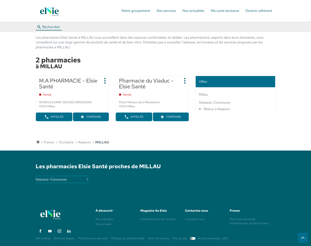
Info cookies (43, 238)
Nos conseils (103, 224)
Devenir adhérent (259, 10)
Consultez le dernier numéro (158, 219)
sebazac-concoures (214, 102)
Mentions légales (64, 238)
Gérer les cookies (158, 238)
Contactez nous (195, 219)
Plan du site (180, 238)
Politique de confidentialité (128, 238)
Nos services (166, 10)
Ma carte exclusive (225, 10)
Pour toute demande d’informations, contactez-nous (249, 221)
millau (203, 94)
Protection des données (93, 238)
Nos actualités (193, 10)
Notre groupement (136, 10)
